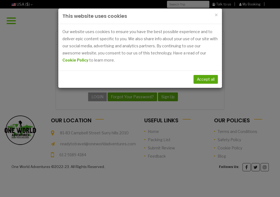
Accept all (206, 79)
